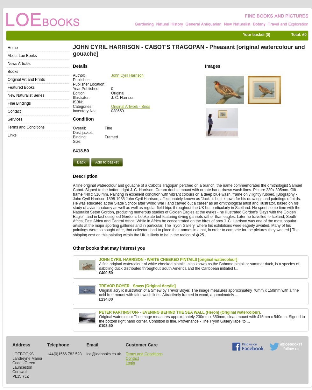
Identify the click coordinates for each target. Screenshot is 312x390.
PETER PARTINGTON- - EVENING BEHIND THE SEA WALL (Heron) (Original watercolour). (180, 312)
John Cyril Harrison (127, 75)
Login (130, 363)
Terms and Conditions (144, 354)
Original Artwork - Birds (130, 106)
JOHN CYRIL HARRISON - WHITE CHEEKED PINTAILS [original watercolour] (168, 259)
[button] (81, 162)
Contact (132, 358)
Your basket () (256, 34)
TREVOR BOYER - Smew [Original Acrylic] (137, 286)
